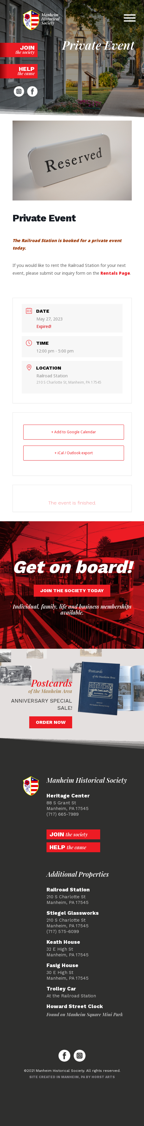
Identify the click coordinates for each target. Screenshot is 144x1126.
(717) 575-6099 (63, 931)
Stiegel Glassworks (73, 913)
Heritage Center (68, 796)
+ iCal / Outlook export (74, 452)
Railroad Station (68, 890)
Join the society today (72, 590)
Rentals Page (115, 273)
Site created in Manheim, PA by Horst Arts (72, 1077)
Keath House (63, 942)
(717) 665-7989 (63, 814)
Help (19, 70)
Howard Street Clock (75, 1006)
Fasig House (62, 965)
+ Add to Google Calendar (73, 431)
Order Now (51, 722)
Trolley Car (61, 989)
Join (19, 49)
